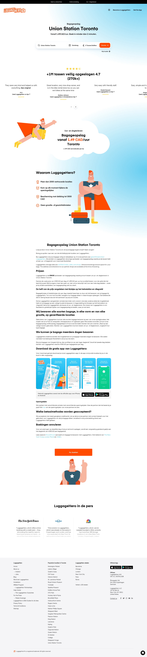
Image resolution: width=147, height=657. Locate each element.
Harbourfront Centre (54, 601)
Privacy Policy (18, 603)
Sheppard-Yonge (53, 640)
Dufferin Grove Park (54, 590)
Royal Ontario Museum (55, 582)
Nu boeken (73, 452)
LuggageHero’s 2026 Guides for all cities (26, 601)
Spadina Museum (53, 587)
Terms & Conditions (20, 606)
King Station (52, 619)
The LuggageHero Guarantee (24, 593)
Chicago (78, 569)
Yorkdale (50, 585)
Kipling (50, 624)
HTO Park (51, 593)
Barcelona (79, 566)
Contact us (113, 598)
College (50, 637)
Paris (77, 577)
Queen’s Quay (52, 572)
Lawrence (51, 622)
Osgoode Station (53, 630)
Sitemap (16, 608)
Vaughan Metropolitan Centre (57, 614)
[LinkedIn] (132, 598)
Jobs (17, 574)
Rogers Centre (52, 603)
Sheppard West (53, 611)
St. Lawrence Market (54, 579)
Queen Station (52, 632)
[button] (143, 653)
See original (26, 88)
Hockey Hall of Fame (54, 595)
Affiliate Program (19, 585)
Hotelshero (17, 582)
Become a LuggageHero (121, 10)
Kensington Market (54, 566)
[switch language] (109, 10)
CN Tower (51, 574)
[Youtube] (129, 598)
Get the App (137, 10)
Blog (15, 577)
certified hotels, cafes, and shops (69, 264)
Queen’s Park (52, 627)
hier (44, 407)
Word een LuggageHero (21, 579)
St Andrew (51, 635)
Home (15, 566)
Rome (77, 579)
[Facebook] (121, 598)
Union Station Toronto (55, 643)
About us (16, 569)
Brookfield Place (53, 598)
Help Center (17, 590)
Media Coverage (20, 598)
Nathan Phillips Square (55, 608)
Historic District (52, 577)
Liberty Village (52, 569)
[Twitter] (124, 598)
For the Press (18, 595)
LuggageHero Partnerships (23, 587)
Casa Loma (51, 606)
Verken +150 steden (82, 585)
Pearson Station (53, 616)
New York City (80, 574)
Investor (17, 572)
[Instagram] (126, 598)
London (78, 572)
